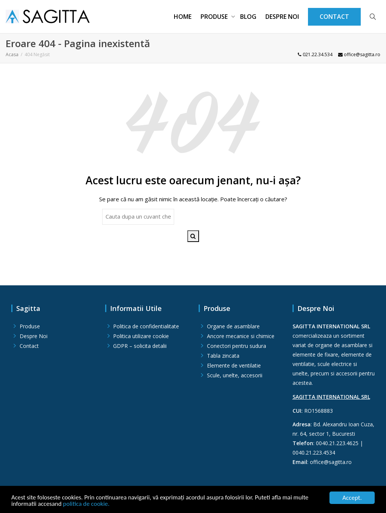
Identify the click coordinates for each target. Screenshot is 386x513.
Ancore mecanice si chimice (240, 336)
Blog (248, 16)
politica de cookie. (87, 504)
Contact (29, 345)
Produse (215, 16)
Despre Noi (282, 16)
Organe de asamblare (233, 326)
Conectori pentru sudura (236, 345)
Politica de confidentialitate (146, 326)
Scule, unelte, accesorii (234, 375)
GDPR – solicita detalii (140, 345)
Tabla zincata (223, 355)
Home (182, 16)
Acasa (12, 54)
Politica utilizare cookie (141, 336)
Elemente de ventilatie (234, 365)
